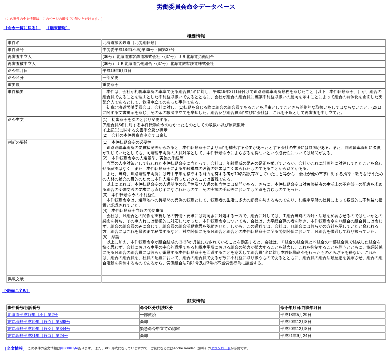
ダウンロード (220, 348)
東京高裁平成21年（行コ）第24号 (37, 336)
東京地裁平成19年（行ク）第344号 (38, 329)
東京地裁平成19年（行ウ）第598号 (38, 322)
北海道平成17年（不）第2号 (32, 315)
